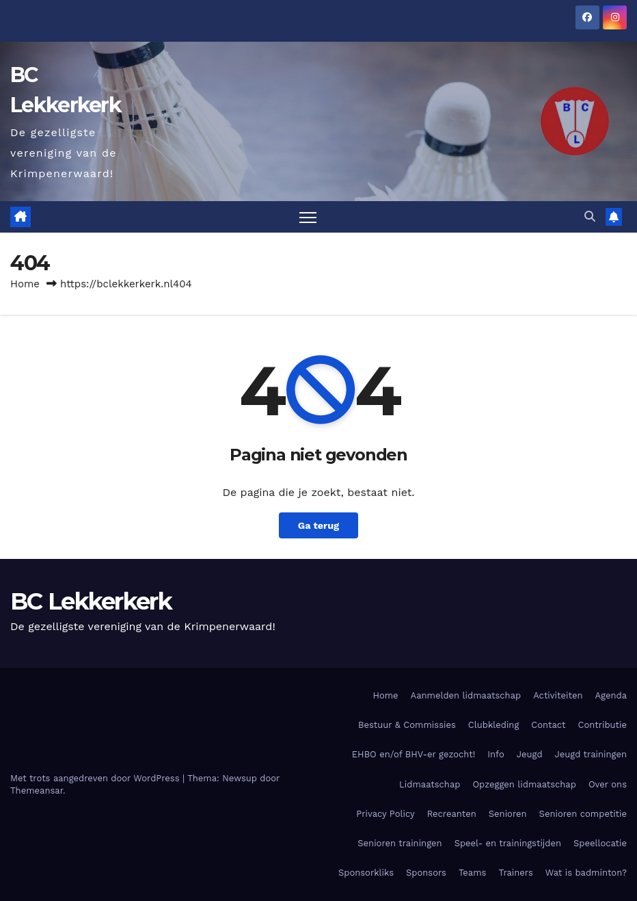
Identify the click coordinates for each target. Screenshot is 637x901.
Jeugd (530, 754)
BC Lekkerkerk (91, 601)
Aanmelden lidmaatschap (466, 695)
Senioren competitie (583, 814)
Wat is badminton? (586, 872)
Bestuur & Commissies (407, 725)
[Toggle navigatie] (308, 217)
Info (495, 754)
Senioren (508, 814)
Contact (548, 725)
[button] (589, 216)
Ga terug (318, 525)
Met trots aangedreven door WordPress (96, 778)
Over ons (607, 784)
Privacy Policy (385, 814)
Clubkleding (493, 725)
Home (25, 284)
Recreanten (451, 814)
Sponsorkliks (366, 872)
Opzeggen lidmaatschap (523, 784)
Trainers (515, 872)
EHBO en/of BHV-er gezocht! (413, 754)
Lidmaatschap (429, 784)
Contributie (602, 725)
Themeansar (36, 790)
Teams (473, 872)
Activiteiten (557, 695)
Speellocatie (600, 843)
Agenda (611, 695)
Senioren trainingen (399, 843)
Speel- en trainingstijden (508, 843)
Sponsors (426, 872)
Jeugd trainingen (591, 754)
